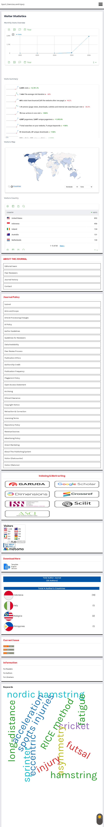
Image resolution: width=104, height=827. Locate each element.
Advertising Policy (12, 438)
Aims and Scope (11, 311)
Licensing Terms (11, 418)
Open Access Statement (15, 385)
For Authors (7, 673)
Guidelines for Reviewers (15, 338)
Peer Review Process (13, 351)
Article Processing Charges (16, 318)
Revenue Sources (11, 431)
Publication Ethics (12, 358)
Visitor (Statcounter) (13, 458)
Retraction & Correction (15, 411)
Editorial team (10, 266)
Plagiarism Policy (12, 378)
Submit (7, 304)
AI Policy (8, 324)
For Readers (8, 669)
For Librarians (8, 677)
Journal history (11, 279)
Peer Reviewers (11, 273)
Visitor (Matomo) (11, 465)
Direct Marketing (11, 445)
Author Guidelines (12, 331)
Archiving (8, 391)
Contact (8, 286)
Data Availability (11, 344)
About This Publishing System (17, 452)
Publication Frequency (14, 371)
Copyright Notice (11, 405)
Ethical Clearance (12, 398)
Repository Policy (12, 425)
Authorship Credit (12, 364)
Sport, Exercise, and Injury (12, 4)
